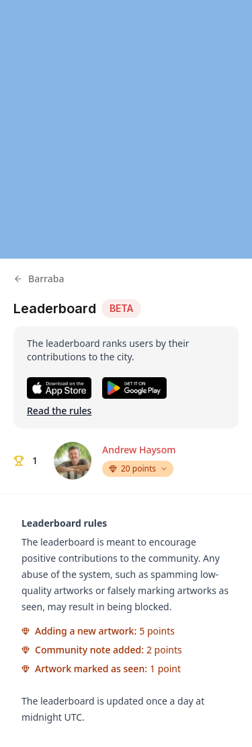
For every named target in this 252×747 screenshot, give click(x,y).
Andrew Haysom (138, 449)
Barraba (38, 278)
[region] (126, 129)
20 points (138, 468)
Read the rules (59, 410)
